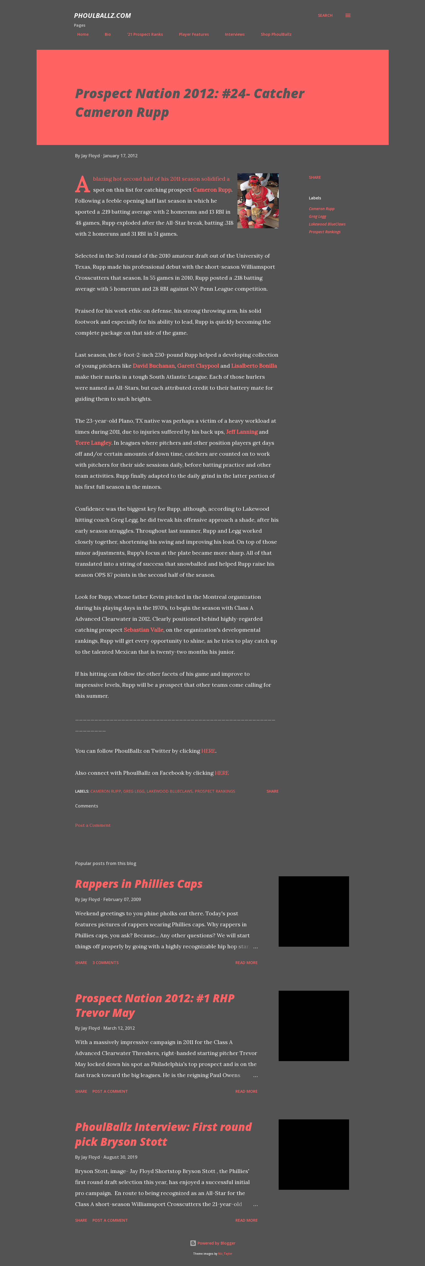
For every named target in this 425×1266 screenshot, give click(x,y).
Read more (246, 962)
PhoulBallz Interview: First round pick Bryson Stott (163, 1134)
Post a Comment (93, 825)
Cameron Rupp (212, 189)
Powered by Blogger (212, 1243)
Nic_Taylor (225, 1254)
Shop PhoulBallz (272, 34)
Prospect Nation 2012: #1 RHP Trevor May (155, 1005)
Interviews (231, 34)
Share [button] (315, 177)
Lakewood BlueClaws (327, 224)
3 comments (105, 962)
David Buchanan (154, 365)
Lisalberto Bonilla (254, 365)
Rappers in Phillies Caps (139, 883)
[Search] (325, 15)
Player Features (190, 34)
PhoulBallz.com (102, 15)
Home (79, 34)
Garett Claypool (198, 365)
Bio (105, 34)
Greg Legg (317, 216)
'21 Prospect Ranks (142, 34)
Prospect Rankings (325, 231)
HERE (208, 750)
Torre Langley (93, 442)
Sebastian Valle (143, 629)
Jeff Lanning (241, 431)
